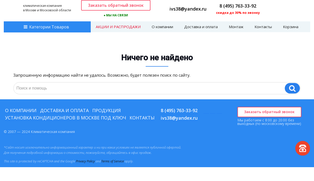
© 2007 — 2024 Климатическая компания (39, 131)
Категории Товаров (49, 27)
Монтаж (236, 26)
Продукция (106, 110)
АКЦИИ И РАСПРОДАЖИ (118, 26)
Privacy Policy (85, 161)
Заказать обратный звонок (116, 5)
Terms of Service (112, 161)
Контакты (263, 26)
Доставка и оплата (201, 26)
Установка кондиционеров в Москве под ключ (65, 118)
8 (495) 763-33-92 (237, 6)
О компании (162, 26)
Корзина (290, 26)
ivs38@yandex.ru (188, 9)
